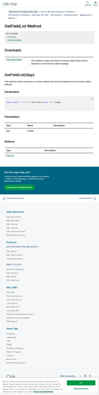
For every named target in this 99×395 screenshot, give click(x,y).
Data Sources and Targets (18, 318)
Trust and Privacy (14, 300)
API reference (56, 15)
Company (10, 334)
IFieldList (10, 155)
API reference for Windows (19, 15)
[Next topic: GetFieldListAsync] (73, 198)
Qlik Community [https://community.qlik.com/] (68, 376)
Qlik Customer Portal (15, 231)
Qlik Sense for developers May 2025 (23, 12)
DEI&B (9, 345)
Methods (11, 18)
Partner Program (13, 352)
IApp (8, 131)
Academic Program (14, 348)
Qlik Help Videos (13, 217)
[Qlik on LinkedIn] (85, 376)
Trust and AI (11, 303)
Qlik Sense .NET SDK (40, 15)
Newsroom (11, 359)
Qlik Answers (12, 273)
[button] (92, 99)
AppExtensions (85, 15)
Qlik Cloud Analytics (15, 269)
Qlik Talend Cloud (14, 255)
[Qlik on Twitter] (80, 376)
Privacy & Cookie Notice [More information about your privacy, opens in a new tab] (43, 392)
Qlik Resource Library (15, 235)
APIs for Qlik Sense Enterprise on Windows (57, 12)
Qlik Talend (11, 251)
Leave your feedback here (19, 187)
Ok (81, 383)
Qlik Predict (11, 276)
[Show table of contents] (5, 11)
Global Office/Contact (16, 363)
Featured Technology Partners (19, 314)
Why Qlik (10, 292)
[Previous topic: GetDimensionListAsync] (25, 198)
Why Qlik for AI (12, 307)
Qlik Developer (13, 220)
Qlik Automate (12, 280)
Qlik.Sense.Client (70, 15)
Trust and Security (14, 296)
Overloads (11, 37)
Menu (95, 5)
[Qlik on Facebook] (90, 376)
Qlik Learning (12, 228)
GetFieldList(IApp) (14, 40)
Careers (10, 355)
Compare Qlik (12, 310)
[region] (49, 386)
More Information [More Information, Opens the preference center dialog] (81, 388)
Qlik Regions (12, 321)
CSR (8, 341)
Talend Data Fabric (14, 259)
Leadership (11, 337)
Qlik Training (11, 224)
